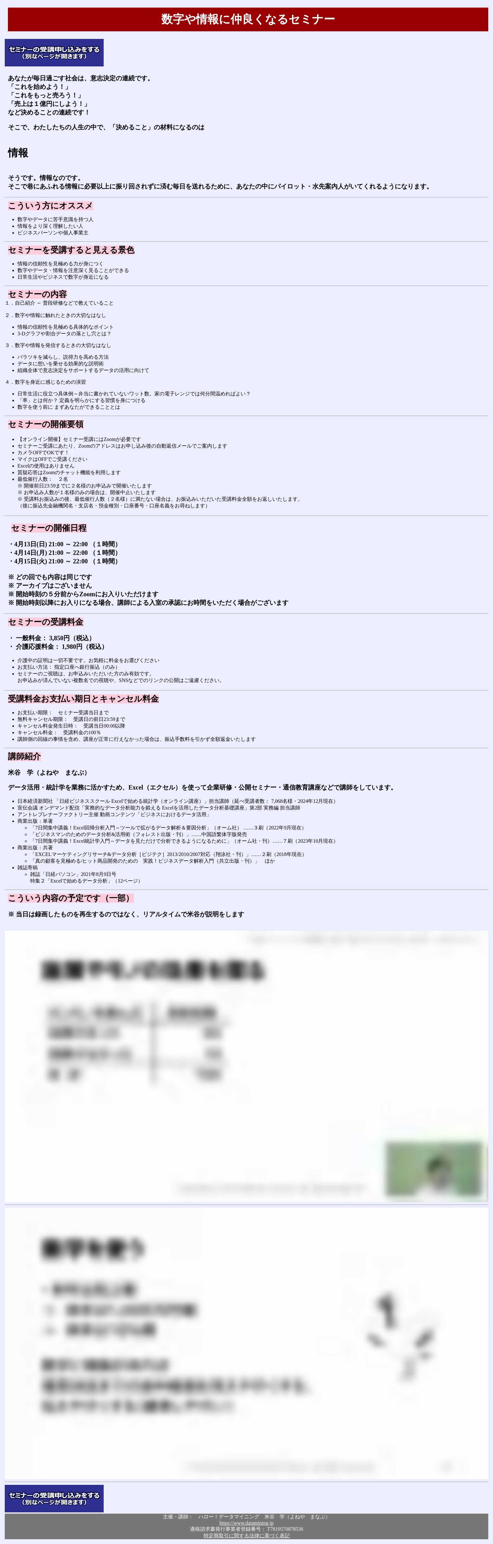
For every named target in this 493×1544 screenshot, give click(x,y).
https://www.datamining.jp (246, 1523)
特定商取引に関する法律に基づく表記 (247, 1535)
